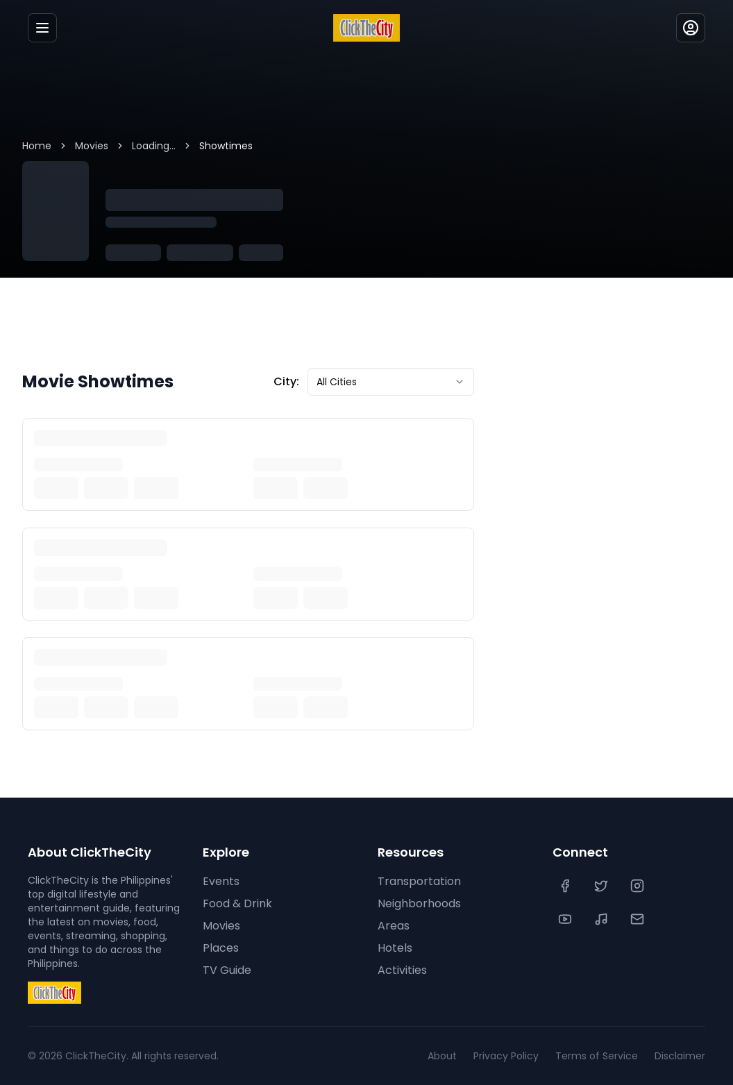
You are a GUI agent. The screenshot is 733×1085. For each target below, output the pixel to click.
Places (221, 948)
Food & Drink (237, 903)
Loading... (154, 146)
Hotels (395, 948)
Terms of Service (596, 1056)
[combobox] (390, 382)
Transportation (419, 881)
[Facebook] (566, 885)
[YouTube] (566, 919)
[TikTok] (602, 919)
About (442, 1056)
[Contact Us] (638, 919)
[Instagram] (638, 885)
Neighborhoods (419, 903)
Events (221, 881)
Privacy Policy (506, 1056)
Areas (394, 926)
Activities (402, 970)
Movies (91, 146)
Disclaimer (680, 1056)
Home (36, 146)
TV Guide (227, 970)
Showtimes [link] (226, 146)
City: (286, 381)
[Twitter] (602, 885)
